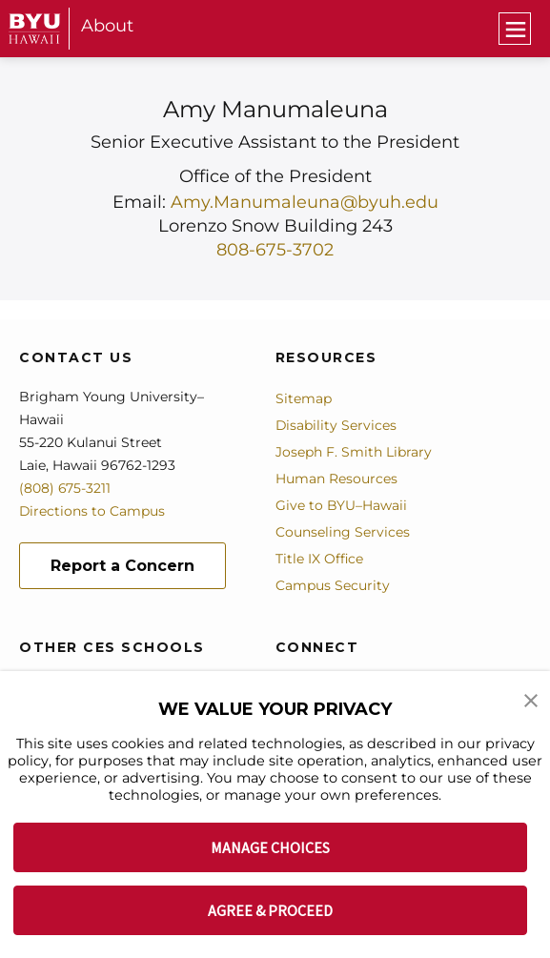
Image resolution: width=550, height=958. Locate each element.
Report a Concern (122, 565)
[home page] (35, 28)
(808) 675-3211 (65, 487)
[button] (531, 698)
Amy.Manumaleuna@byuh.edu (304, 202)
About (107, 25)
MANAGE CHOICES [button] (270, 847)
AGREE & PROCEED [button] (270, 910)
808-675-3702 (275, 248)
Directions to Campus (92, 510)
